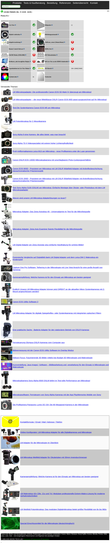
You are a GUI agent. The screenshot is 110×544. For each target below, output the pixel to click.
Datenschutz (36, 539)
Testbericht (48, 77)
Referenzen (65, 3)
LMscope (6, 3)
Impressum (27, 539)
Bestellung (52, 3)
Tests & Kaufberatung (34, 3)
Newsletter (45, 539)
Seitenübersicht (80, 3)
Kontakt (94, 3)
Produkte (17, 3)
